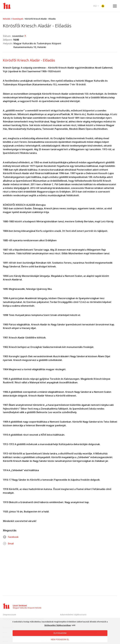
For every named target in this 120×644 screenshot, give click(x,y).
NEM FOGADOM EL (60, 639)
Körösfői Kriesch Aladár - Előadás (40, 19)
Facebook (11, 537)
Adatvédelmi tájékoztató (73, 614)
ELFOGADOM (60, 633)
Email (8, 543)
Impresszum (9, 614)
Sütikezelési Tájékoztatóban (57, 625)
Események (18, 19)
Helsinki (6, 19)
